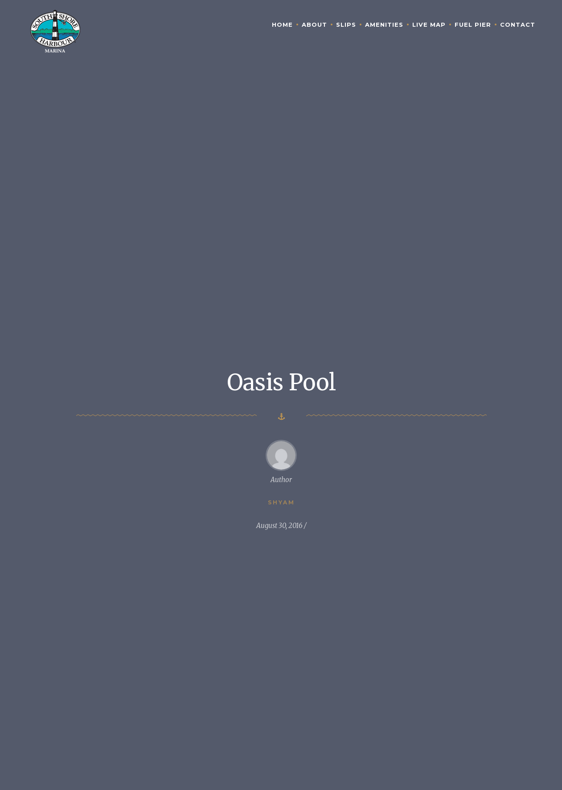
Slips (346, 24)
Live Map (429, 24)
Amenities (384, 24)
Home (282, 24)
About (314, 24)
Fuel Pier (473, 24)
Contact (517, 24)
